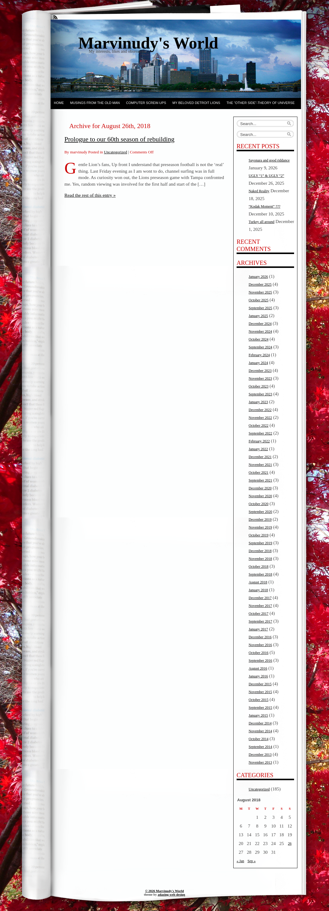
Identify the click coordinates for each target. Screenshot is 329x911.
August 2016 (258, 668)
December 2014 (260, 723)
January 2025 (258, 316)
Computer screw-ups (146, 103)
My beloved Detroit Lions (196, 103)
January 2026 (258, 277)
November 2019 (260, 527)
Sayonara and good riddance (269, 160)
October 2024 (258, 339)
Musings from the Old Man (95, 103)
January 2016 (258, 676)
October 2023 (258, 386)
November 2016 (260, 645)
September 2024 (260, 347)
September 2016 (260, 660)
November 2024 (260, 331)
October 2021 (258, 472)
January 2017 (258, 629)
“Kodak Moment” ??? (264, 206)
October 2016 (258, 653)
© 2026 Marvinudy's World (164, 891)
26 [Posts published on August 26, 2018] (290, 843)
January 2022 (258, 449)
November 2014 (260, 731)
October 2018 (258, 566)
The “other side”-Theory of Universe (260, 103)
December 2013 (260, 754)
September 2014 (260, 747)
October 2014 (258, 739)
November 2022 (260, 418)
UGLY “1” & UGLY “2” (266, 176)
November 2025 (260, 292)
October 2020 (258, 504)
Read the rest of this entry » (90, 195)
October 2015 (258, 700)
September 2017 (260, 621)
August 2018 (258, 582)
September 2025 (260, 308)
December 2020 (260, 488)
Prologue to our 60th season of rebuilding (119, 139)
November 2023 (260, 378)
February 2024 (259, 355)
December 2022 (260, 410)
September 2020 (260, 512)
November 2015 (260, 692)
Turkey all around (262, 222)
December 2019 (260, 519)
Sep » (251, 861)
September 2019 (260, 543)
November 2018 (260, 559)
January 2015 (258, 715)
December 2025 (260, 284)
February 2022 (259, 441)
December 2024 (260, 324)
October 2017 (258, 613)
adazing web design (171, 894)
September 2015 (260, 707)
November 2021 (260, 465)
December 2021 (260, 457)
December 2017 (260, 598)
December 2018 (260, 551)
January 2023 (258, 402)
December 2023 (260, 371)
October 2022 (258, 425)
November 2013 (260, 762)
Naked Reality (259, 191)
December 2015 (260, 684)
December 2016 (260, 637)
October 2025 (258, 300)
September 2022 (260, 433)
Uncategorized (115, 152)
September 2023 (260, 394)
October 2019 (258, 535)
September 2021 (260, 480)
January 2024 (258, 363)
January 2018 (258, 590)
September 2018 (260, 574)
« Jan (240, 861)
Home (59, 103)
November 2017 (260, 606)
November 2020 (260, 496)
